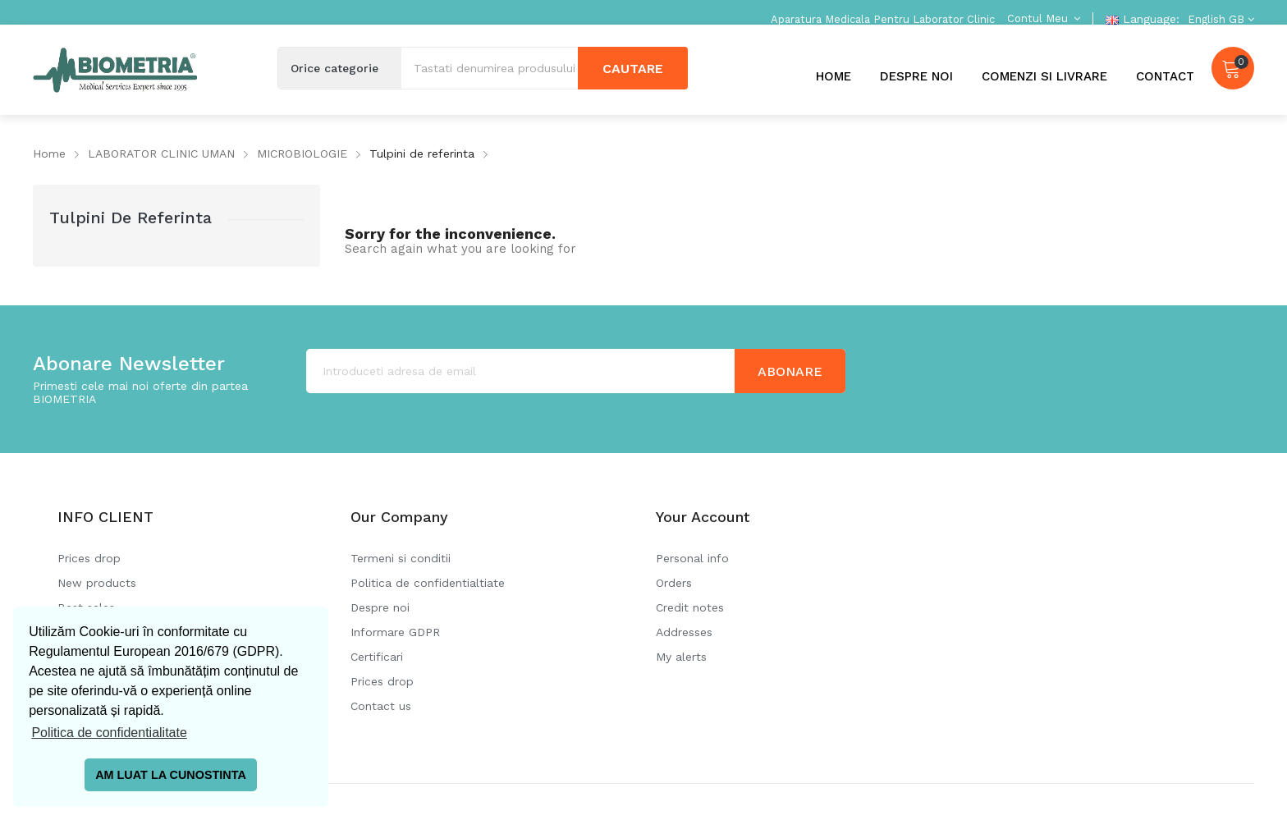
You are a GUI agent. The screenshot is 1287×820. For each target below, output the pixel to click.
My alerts (681, 656)
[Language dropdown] (1219, 19)
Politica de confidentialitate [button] (108, 733)
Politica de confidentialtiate (427, 582)
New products (96, 582)
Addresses (684, 632)
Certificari (376, 656)
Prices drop (89, 558)
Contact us (380, 705)
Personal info (692, 558)
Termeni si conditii (400, 558)
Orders (674, 582)
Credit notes (690, 607)
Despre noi (380, 607)
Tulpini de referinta (130, 217)
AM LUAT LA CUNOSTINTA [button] (170, 774)
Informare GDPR (395, 632)
